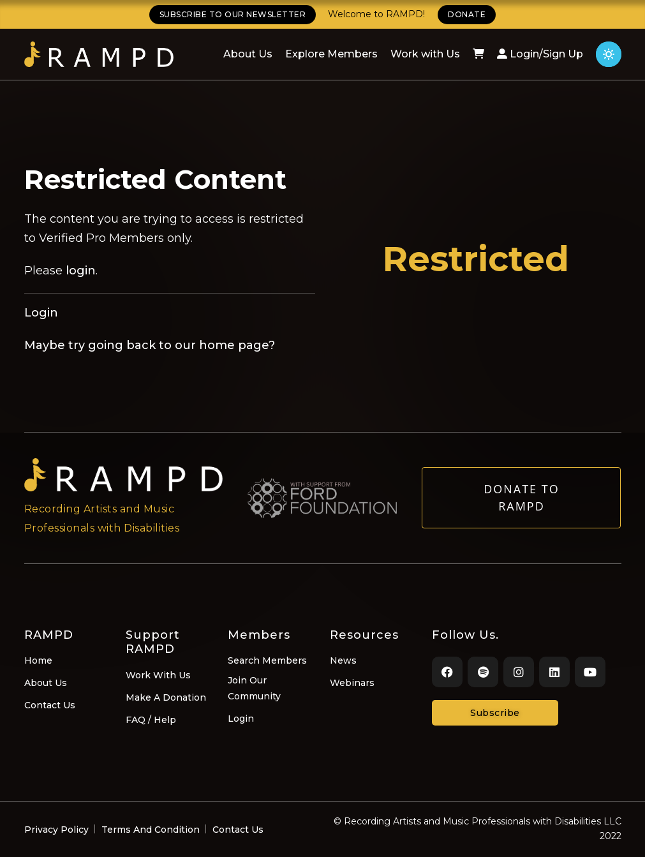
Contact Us (49, 705)
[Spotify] (483, 672)
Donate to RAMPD (522, 504)
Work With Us (158, 675)
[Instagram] (518, 672)
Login (41, 313)
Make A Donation (166, 697)
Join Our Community (254, 688)
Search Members (267, 660)
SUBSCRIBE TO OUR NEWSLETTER (232, 14)
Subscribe (495, 713)
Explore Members (331, 54)
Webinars (352, 683)
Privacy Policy (56, 829)
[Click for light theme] (608, 54)
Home (38, 660)
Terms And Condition (150, 829)
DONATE (467, 14)
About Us (247, 54)
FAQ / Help (151, 720)
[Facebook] (447, 672)
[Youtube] (590, 672)
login (81, 271)
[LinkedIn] (554, 672)
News (343, 660)
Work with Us (425, 54)
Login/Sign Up (540, 54)
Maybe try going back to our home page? (149, 345)
